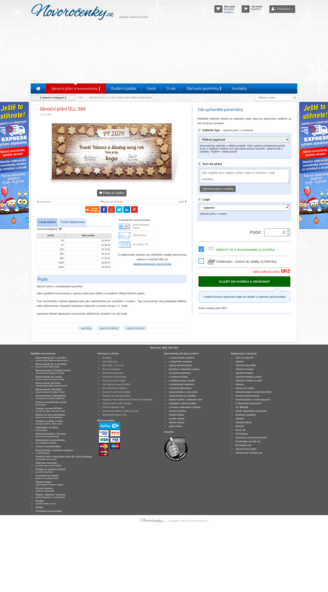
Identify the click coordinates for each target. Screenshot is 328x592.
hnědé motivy (176, 414)
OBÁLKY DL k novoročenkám (241, 249)
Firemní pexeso (45, 489)
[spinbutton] (276, 232)
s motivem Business (180, 388)
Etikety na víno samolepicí (50, 416)
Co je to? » (228, 12)
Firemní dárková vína (113, 407)
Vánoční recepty (245, 369)
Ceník (151, 88)
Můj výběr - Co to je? (113, 365)
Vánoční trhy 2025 (246, 365)
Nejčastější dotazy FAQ (114, 414)
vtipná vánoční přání (180, 365)
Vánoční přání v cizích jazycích (253, 399)
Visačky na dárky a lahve (49, 422)
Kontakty (239, 88)
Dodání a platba (123, 88)
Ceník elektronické (73, 222)
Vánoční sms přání (246, 449)
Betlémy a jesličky (246, 414)
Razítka (46, 502)
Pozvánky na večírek (47, 476)
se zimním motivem (180, 373)
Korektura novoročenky (114, 376)
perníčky (86, 328)
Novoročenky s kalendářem (51, 397)
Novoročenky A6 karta (51, 384)
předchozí (44, 201)
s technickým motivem (181, 384)
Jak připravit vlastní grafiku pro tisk (120, 411)
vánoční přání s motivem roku (185, 399)
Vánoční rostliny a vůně (249, 380)
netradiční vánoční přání (182, 403)
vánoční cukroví (109, 328)
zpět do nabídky (112, 201)
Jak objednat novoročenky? (116, 384)
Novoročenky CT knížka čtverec (53, 371)
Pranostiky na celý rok (248, 441)
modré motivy (176, 418)
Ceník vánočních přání (114, 380)
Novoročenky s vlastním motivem (54, 451)
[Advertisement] (164, 52)
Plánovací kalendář (49, 464)
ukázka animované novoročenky (152, 264)
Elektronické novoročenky (50, 441)
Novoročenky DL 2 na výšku (51, 365)
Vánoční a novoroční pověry (251, 437)
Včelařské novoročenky (49, 511)
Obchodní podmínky (203, 88)
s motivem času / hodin (182, 380)
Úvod (79, 97)
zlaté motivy (175, 426)
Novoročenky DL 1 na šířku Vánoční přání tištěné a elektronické (120, 97)
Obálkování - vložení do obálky (242, 261)
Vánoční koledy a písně (249, 376)
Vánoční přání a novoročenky (75, 88)
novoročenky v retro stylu (183, 392)
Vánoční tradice (244, 373)
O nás (171, 88)
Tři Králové (242, 433)
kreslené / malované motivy (184, 369)
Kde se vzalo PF (245, 357)
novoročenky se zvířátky (182, 395)
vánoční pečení (136, 328)
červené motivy (177, 411)
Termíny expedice (111, 369)
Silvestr (240, 426)
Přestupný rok (243, 445)
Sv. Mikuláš (242, 407)
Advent (240, 361)
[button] (288, 230)
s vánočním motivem (180, 361)
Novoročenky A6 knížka (50, 390)
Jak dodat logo (109, 361)
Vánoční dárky (244, 422)
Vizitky (39, 507)
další (183, 201)
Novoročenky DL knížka (50, 378)
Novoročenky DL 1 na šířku (52, 358)
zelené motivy (176, 422)
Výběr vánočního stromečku (251, 411)
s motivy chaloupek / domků (184, 407)
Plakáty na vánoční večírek (51, 470)
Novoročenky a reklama (114, 388)
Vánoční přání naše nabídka (117, 403)
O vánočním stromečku (249, 403)
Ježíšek (240, 418)
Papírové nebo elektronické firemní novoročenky (127, 399)
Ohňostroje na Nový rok (249, 453)
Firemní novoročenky (247, 395)
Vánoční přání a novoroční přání (253, 392)
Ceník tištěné (47, 222)
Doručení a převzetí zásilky (116, 392)
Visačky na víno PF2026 (50, 409)
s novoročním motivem (182, 357)
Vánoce (240, 384)
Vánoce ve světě (245, 388)
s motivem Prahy (178, 376)
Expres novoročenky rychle (51, 403)
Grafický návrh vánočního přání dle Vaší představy (64, 457)
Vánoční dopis (49, 483)
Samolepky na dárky (47, 428)
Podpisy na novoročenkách (116, 395)
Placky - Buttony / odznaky (50, 495)
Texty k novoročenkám (48, 446)
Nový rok (241, 430)
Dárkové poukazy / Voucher (51, 435)
